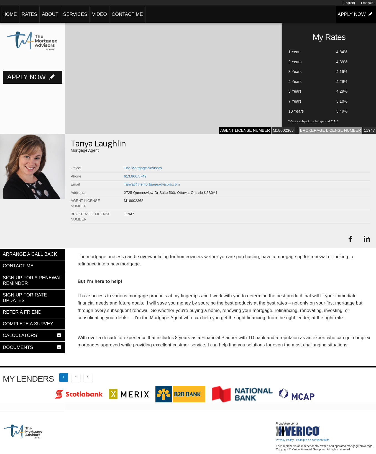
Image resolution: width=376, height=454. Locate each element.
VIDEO (99, 14)
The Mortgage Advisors (143, 168)
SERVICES (75, 14)
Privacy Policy (285, 440)
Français (367, 2)
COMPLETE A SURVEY (28, 323)
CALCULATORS (20, 335)
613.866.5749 (135, 176)
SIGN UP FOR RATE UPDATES (25, 297)
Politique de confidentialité (312, 440)
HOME (9, 14)
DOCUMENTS (18, 347)
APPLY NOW (356, 14)
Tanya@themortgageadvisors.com (152, 184)
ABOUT (50, 14)
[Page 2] (75, 377)
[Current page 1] (63, 377)
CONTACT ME (127, 14)
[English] (349, 2)
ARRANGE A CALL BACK (30, 254)
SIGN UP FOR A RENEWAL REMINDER (32, 280)
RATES (29, 14)
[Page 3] (88, 377)
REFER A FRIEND (22, 312)
